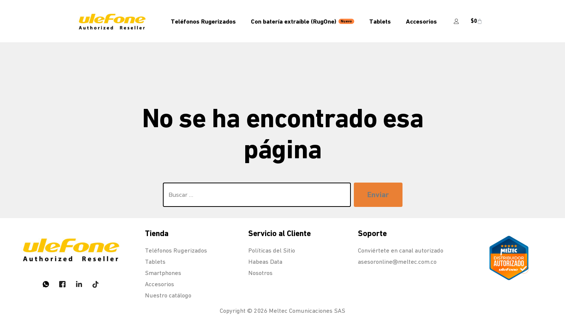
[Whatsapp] (46, 284)
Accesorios (421, 21)
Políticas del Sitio (271, 250)
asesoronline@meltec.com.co (397, 261)
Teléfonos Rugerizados (203, 21)
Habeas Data (265, 261)
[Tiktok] (95, 284)
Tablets (380, 21)
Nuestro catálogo (168, 295)
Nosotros (260, 272)
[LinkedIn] (79, 284)
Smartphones (163, 272)
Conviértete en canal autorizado (400, 250)
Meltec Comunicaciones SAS (307, 310)
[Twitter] (62, 284)
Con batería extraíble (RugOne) (302, 21)
